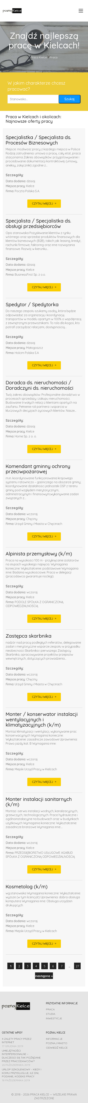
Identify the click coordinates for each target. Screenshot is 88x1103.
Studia (50, 1014)
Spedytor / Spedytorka (32, 304)
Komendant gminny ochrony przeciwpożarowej (38, 469)
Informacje (54, 1039)
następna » (44, 976)
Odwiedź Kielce (57, 1047)
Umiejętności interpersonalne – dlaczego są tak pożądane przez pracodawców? (21, 1056)
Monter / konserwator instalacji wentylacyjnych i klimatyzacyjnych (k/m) (42, 720)
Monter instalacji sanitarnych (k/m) (39, 802)
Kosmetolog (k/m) (26, 886)
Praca (50, 1009)
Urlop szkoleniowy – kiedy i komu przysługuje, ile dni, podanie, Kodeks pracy (21, 1073)
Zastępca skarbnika (28, 636)
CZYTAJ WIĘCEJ (42, 203)
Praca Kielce (39, 57)
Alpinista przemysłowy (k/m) (39, 554)
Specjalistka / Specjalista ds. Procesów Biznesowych (38, 140)
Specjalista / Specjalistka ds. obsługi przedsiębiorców (38, 223)
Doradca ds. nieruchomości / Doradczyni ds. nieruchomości (39, 385)
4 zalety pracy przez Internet (16, 1040)
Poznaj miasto (56, 1043)
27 (77, 966)
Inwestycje (54, 1018)
